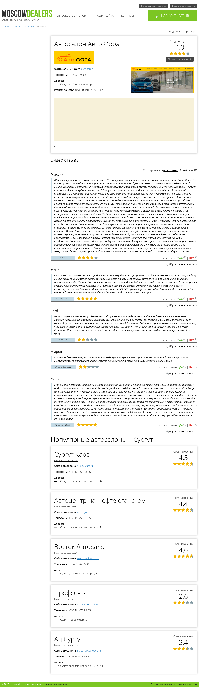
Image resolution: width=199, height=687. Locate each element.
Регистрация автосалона (153, 5)
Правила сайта (103, 15)
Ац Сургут (68, 639)
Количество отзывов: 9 (66, 552)
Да (181, 258)
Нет (191, 258)
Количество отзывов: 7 (66, 506)
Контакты (127, 15)
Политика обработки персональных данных (174, 684)
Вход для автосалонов (183, 5)
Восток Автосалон (81, 546)
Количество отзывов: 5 (66, 599)
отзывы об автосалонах (54, 684)
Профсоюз (70, 592)
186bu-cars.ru (85, 466)
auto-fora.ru (87, 69)
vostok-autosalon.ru (88, 558)
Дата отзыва (170, 170)
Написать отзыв (172, 15)
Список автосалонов (71, 15)
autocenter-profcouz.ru (90, 604)
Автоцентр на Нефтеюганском (100, 500)
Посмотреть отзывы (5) (179, 59)
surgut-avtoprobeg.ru (89, 650)
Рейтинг (187, 170)
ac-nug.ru (82, 512)
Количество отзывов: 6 (66, 460)
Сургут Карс (71, 454)
